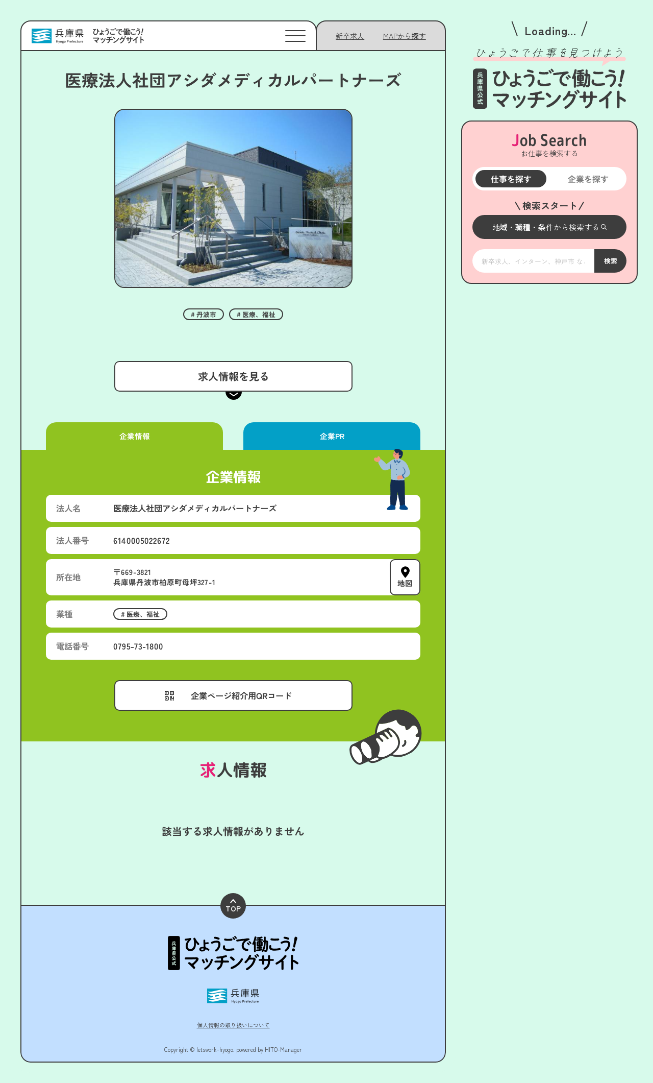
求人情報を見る (233, 376)
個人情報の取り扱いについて (233, 1025)
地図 (405, 582)
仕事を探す (510, 179)
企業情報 (134, 435)
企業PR (331, 435)
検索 (610, 260)
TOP (233, 906)
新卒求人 (350, 35)
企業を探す (587, 179)
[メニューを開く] (549, 227)
